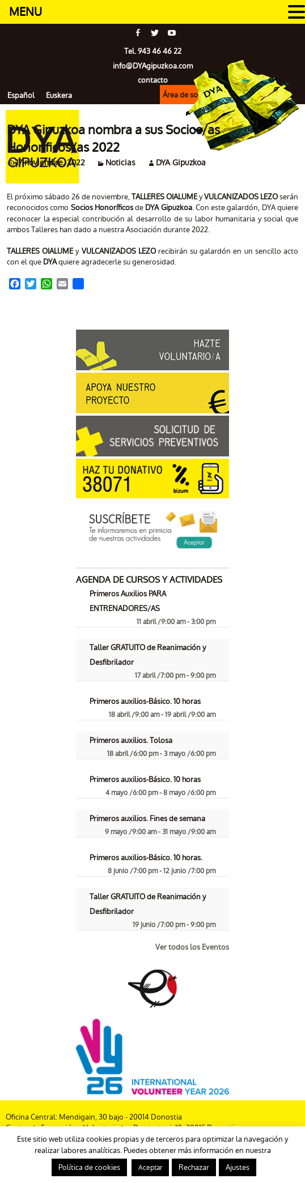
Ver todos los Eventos (192, 947)
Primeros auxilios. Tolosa (131, 740)
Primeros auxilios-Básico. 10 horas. (146, 857)
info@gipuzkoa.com (153, 66)
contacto (153, 80)
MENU (25, 12)
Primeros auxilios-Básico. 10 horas (145, 701)
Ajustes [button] (237, 1167)
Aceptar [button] (150, 1167)
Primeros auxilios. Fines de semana (147, 818)
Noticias (120, 162)
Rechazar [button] (194, 1167)
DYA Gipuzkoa (181, 162)
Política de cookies (89, 1167)
